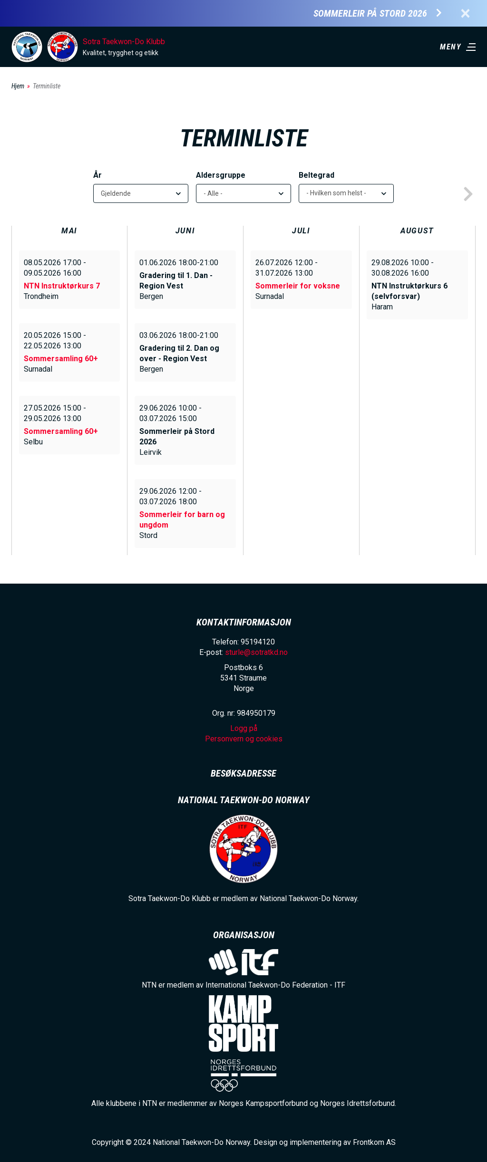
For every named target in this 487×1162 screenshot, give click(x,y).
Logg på (243, 728)
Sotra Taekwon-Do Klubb (124, 41)
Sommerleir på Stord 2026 (370, 13)
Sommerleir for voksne (297, 285)
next (468, 194)
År (97, 175)
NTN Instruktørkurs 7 (62, 285)
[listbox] (346, 193)
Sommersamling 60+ (61, 358)
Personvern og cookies (243, 738)
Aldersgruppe (220, 175)
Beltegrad (316, 175)
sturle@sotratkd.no (256, 652)
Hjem (17, 86)
